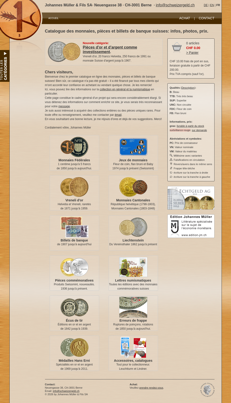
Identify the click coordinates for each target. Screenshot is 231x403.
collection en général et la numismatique (125, 89)
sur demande (199, 130)
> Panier (192, 52)
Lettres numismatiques (133, 280)
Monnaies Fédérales (74, 160)
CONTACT (207, 18)
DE (206, 5)
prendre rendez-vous (151, 387)
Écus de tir (74, 320)
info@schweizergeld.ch (175, 5)
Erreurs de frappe (133, 320)
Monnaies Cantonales (133, 200)
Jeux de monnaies (133, 160)
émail (118, 114)
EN (212, 5)
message (64, 106)
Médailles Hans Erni (74, 360)
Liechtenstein (133, 240)
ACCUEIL (54, 18)
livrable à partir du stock (190, 126)
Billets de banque (74, 240)
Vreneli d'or (74, 200)
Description (188, 87)
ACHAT (184, 18)
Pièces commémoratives (74, 280)
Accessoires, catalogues (133, 360)
